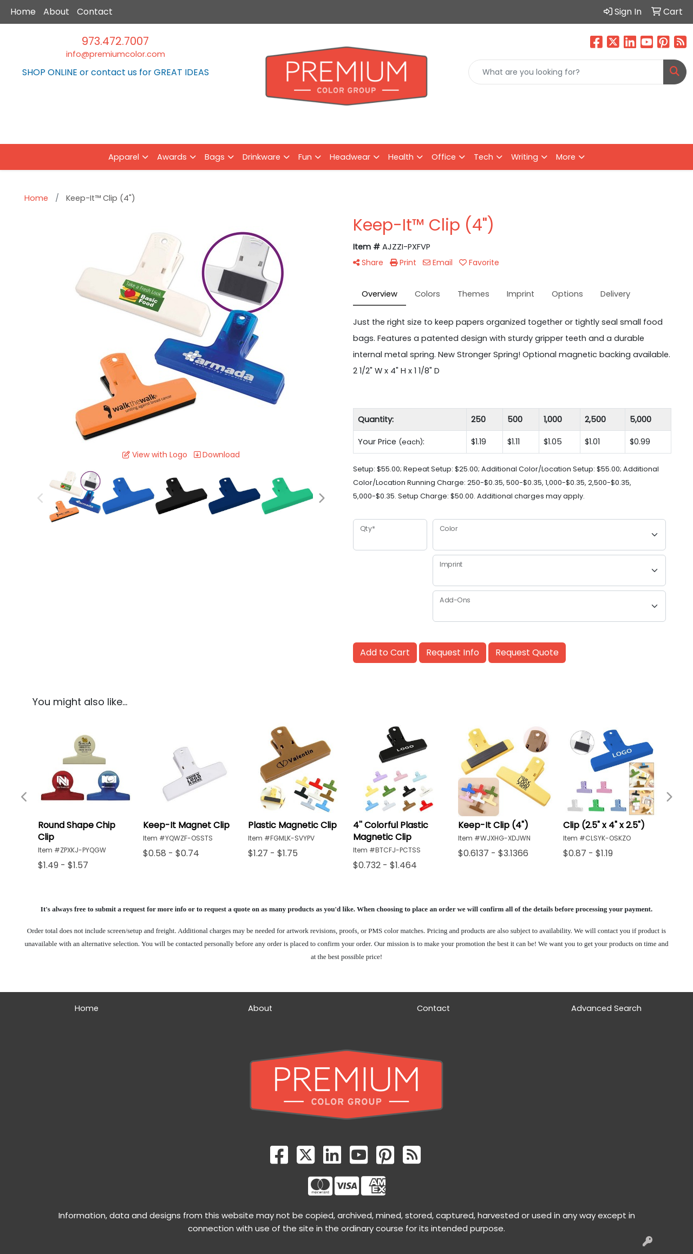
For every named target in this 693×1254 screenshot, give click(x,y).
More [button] (566, 157)
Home (23, 11)
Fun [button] (305, 157)
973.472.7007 (115, 41)
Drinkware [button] (261, 157)
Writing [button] (524, 157)
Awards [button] (172, 157)
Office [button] (444, 157)
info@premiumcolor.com (115, 54)
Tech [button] (483, 157)
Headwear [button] (350, 157)
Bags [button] (215, 157)
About (56, 11)
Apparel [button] (123, 157)
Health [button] (401, 157)
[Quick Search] (566, 72)
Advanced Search (606, 1008)
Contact (95, 11)
